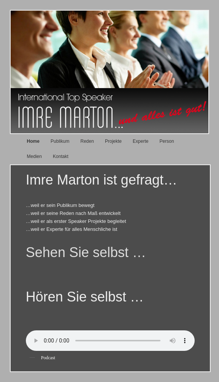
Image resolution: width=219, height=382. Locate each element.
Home (33, 141)
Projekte (113, 141)
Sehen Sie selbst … (86, 252)
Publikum (60, 141)
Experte (140, 141)
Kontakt (60, 156)
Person (167, 141)
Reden (87, 141)
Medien (34, 156)
